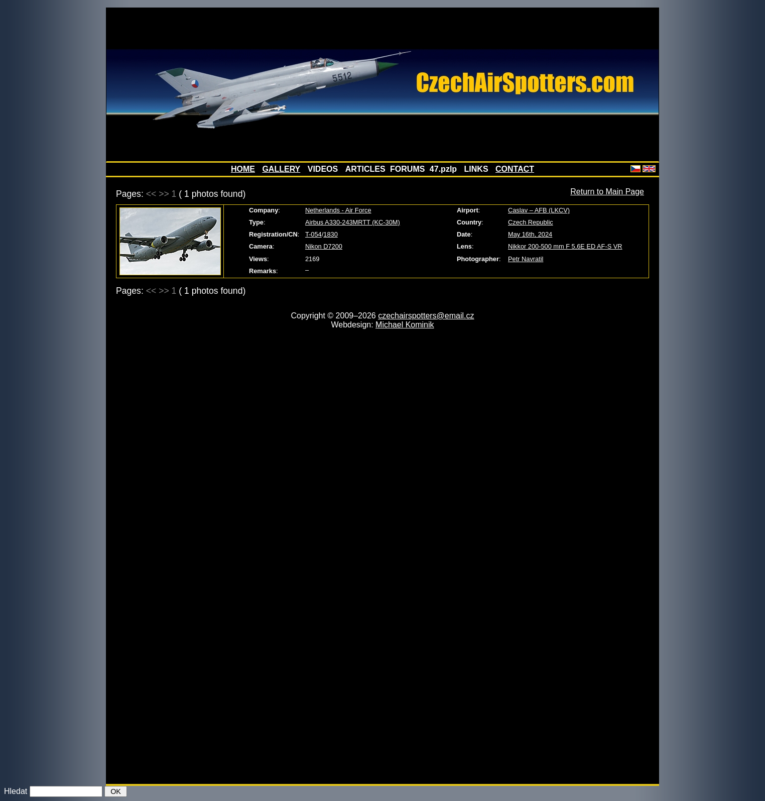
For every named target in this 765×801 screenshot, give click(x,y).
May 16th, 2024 (530, 234)
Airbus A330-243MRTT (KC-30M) (352, 222)
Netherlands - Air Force (338, 210)
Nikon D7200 (323, 246)
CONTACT (514, 169)
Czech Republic (530, 222)
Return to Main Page (607, 191)
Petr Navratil (525, 259)
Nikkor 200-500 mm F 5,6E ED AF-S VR (565, 246)
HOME (243, 169)
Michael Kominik (404, 324)
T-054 (313, 234)
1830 (330, 234)
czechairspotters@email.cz (426, 315)
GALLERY (281, 169)
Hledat (15, 791)
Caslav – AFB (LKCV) (539, 210)
